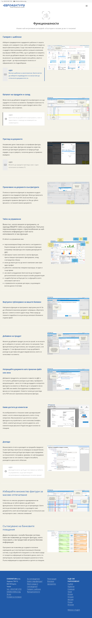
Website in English (74, 610)
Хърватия (71, 587)
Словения (71, 589)
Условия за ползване (14, 597)
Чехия (70, 592)
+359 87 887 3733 (7, 1)
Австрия (70, 599)
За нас (9, 594)
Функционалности (33, 592)
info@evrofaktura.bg (20, 1)
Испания (71, 605)
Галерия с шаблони (34, 589)
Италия (70, 594)
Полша (70, 602)
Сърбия (70, 584)
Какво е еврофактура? (34, 581)
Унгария (70, 597)
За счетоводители (33, 579)
